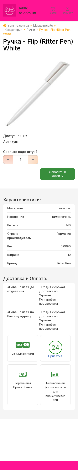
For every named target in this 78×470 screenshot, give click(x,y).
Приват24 (55, 356)
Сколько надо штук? (20, 152)
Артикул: (10, 142)
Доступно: (11, 136)
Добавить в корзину (57, 174)
